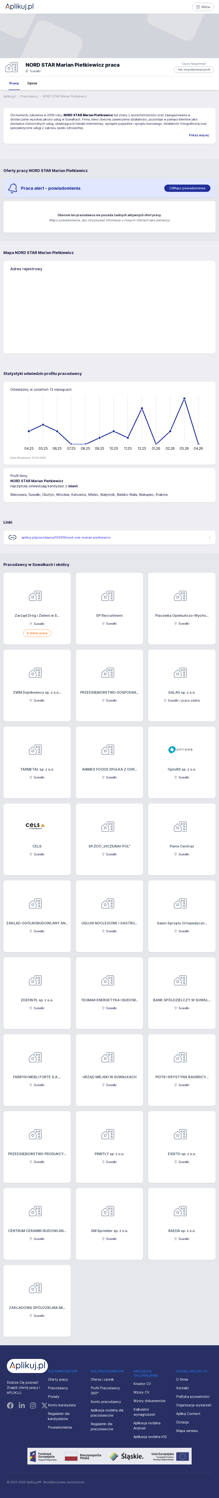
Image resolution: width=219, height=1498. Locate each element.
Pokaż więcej (199, 135)
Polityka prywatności (192, 1396)
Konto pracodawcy (106, 1402)
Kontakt (182, 1388)
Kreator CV (142, 1384)
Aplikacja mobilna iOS (150, 1437)
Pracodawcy (29, 96)
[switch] (187, 188)
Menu (203, 7)
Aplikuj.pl (9, 96)
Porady (53, 1396)
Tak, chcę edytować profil (194, 69)
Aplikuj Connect (188, 1413)
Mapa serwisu (187, 1431)
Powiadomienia (60, 1427)
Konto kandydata (62, 1405)
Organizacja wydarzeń (193, 1405)
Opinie (32, 83)
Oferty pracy (58, 1379)
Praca (14, 83)
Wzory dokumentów (149, 1401)
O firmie (182, 1379)
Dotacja (182, 1422)
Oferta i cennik (102, 1379)
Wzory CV (141, 1392)
